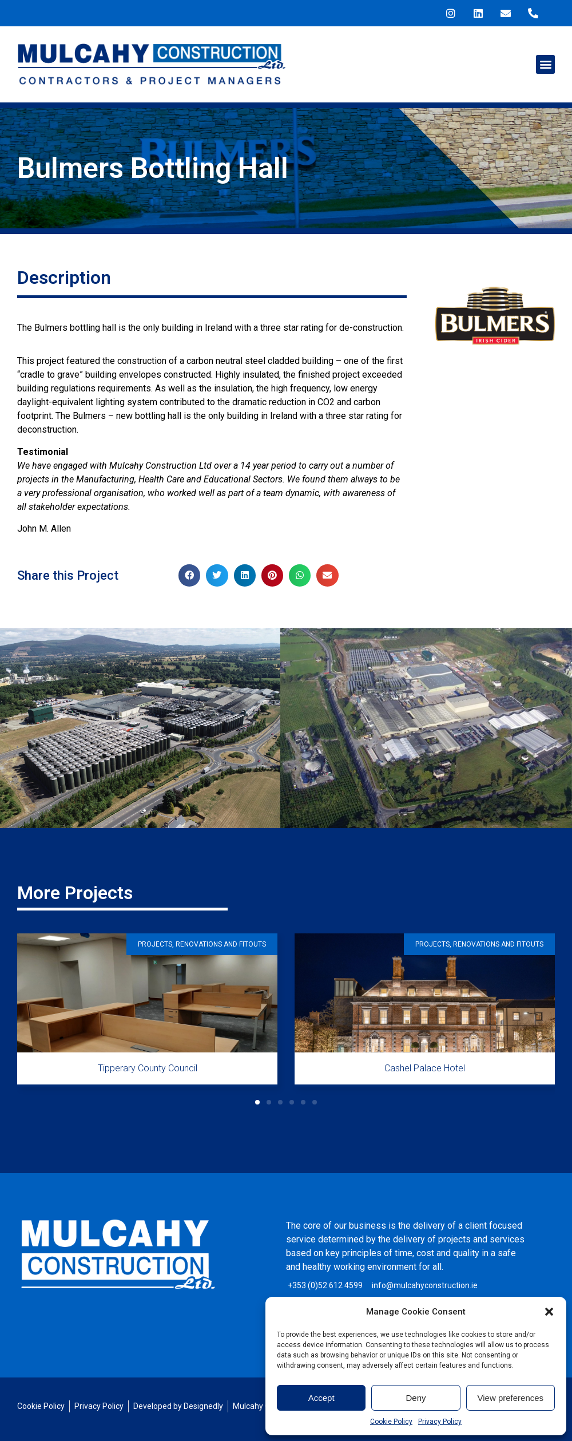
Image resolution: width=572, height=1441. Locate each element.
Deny (416, 1398)
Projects (155, 944)
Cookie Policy (391, 1422)
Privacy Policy (440, 1422)
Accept (321, 1398)
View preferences (511, 1398)
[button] (549, 1311)
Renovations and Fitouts (221, 944)
